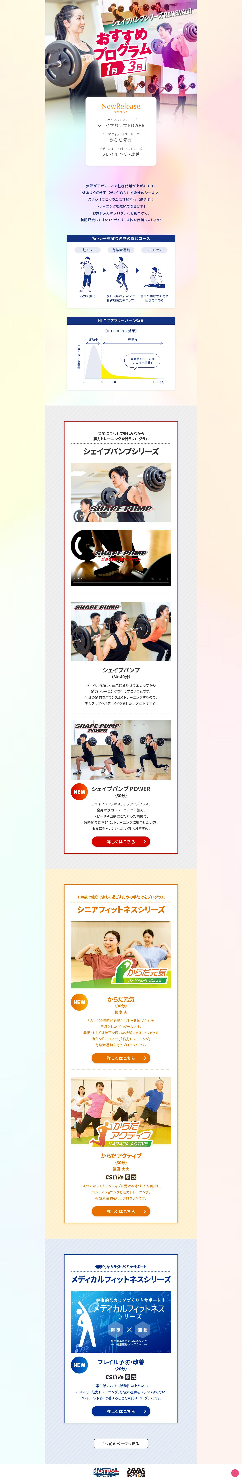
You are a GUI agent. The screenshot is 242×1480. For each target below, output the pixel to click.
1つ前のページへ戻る (121, 1443)
